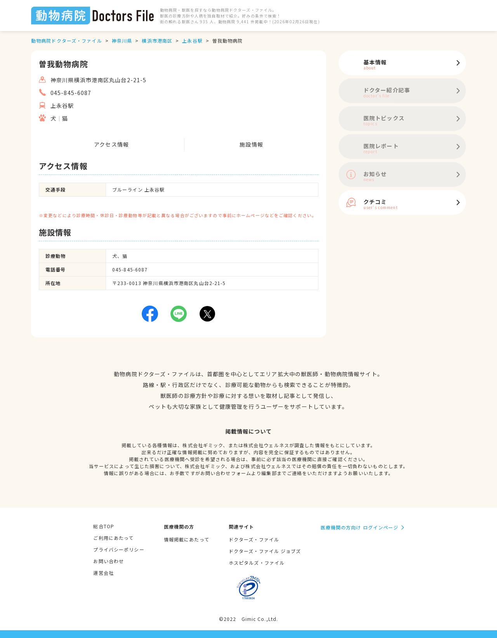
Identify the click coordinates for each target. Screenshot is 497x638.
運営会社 (103, 572)
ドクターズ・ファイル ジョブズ (265, 551)
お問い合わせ (108, 561)
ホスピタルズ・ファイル (257, 562)
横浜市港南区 (157, 40)
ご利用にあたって (113, 537)
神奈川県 (122, 40)
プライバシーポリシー (118, 549)
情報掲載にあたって (186, 539)
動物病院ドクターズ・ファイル (66, 40)
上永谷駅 (192, 40)
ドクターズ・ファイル (254, 539)
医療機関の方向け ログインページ (360, 527)
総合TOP (103, 526)
